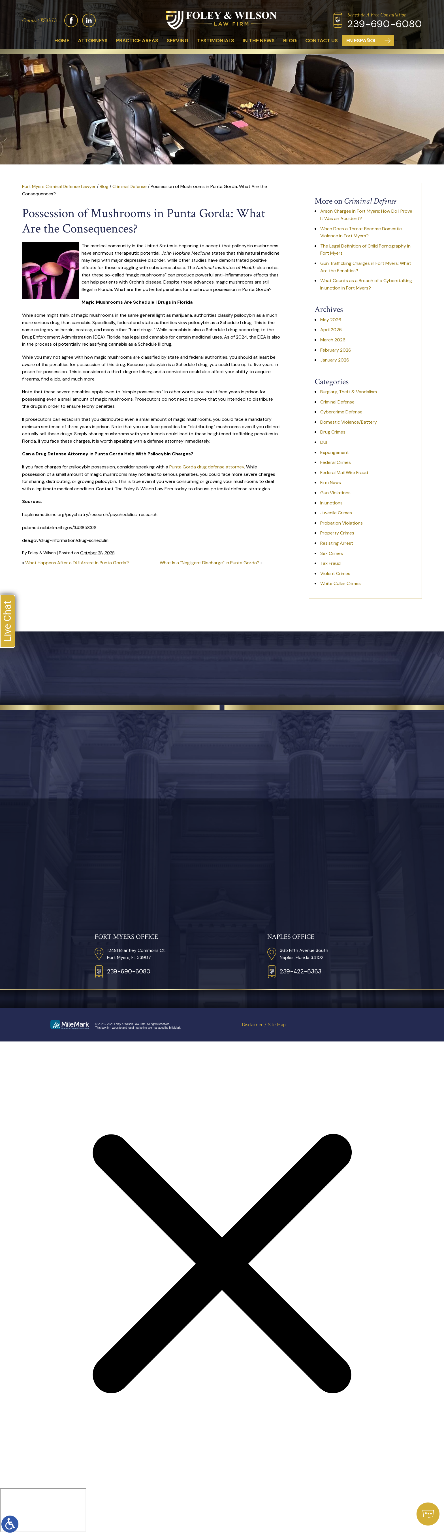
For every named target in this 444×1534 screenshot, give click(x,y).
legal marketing (137, 1027)
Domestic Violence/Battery (348, 422)
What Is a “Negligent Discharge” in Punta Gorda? (209, 563)
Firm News (330, 482)
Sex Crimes (331, 553)
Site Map (277, 1024)
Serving (178, 40)
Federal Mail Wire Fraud (344, 473)
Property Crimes (337, 533)
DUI (323, 442)
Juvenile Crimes (336, 513)
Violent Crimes (335, 573)
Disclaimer (252, 1024)
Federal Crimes (335, 462)
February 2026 (335, 350)
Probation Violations (341, 523)
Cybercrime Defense (341, 412)
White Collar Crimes (340, 583)
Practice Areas (137, 40)
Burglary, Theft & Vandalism (348, 392)
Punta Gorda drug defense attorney (206, 467)
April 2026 (331, 330)
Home (61, 40)
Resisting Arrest (336, 543)
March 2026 (332, 340)
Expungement (334, 452)
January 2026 (334, 360)
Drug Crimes (332, 432)
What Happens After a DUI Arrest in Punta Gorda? (77, 563)
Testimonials (215, 40)
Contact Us (321, 40)
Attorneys (93, 40)
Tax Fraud (330, 563)
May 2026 (330, 320)
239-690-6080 (384, 24)
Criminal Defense (129, 186)
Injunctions (331, 503)
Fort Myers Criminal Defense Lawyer (59, 186)
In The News (259, 40)
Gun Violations (335, 493)
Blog (290, 40)
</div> (43, 1510)
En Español (361, 40)
